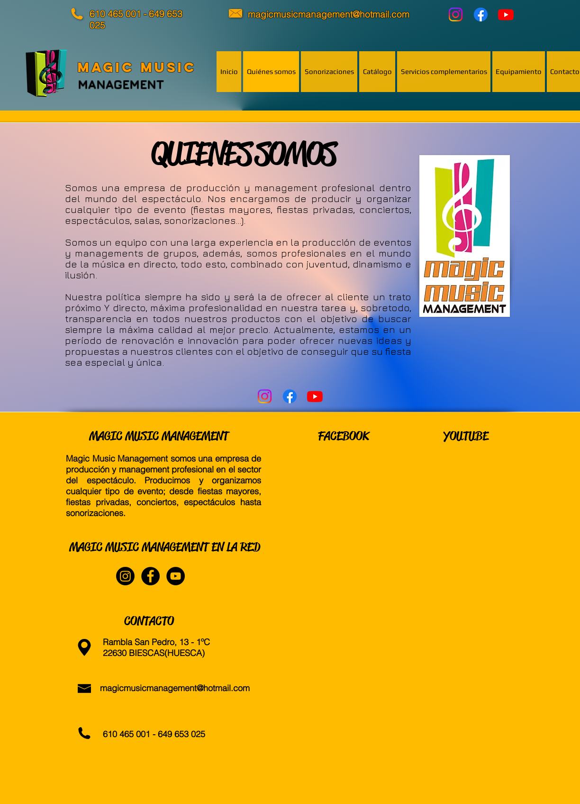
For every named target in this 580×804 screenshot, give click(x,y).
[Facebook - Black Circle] (150, 576)
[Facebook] (480, 14)
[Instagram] (455, 14)
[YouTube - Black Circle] (175, 576)
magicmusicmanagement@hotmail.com (175, 688)
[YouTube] (506, 14)
